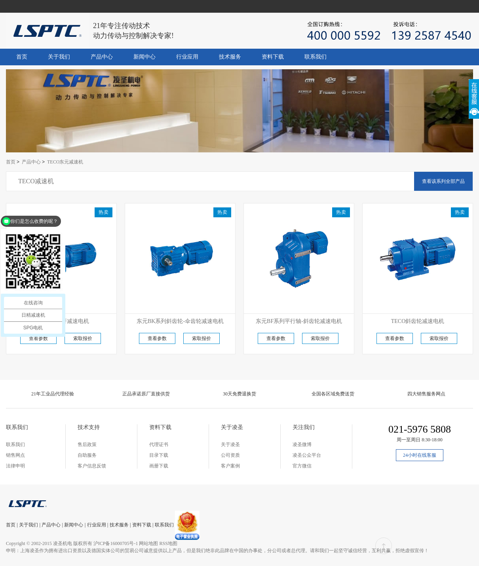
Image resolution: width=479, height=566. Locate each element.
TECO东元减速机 (65, 162)
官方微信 (302, 466)
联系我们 (315, 57)
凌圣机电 (62, 543)
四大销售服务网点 (426, 394)
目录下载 (158, 455)
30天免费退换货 (239, 394)
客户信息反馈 (92, 466)
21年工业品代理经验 (52, 394)
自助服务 (87, 455)
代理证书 (158, 444)
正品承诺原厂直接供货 (146, 394)
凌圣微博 (302, 444)
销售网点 (15, 455)
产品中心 (102, 57)
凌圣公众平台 (307, 455)
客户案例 (230, 466)
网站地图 (148, 543)
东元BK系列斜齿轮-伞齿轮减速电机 (180, 321)
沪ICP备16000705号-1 (115, 543)
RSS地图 (168, 543)
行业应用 (187, 57)
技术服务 (230, 57)
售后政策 (87, 444)
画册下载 (158, 466)
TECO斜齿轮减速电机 (418, 321)
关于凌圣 (230, 444)
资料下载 (273, 57)
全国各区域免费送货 (333, 394)
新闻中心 (144, 57)
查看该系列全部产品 (443, 181)
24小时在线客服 (419, 455)
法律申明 (15, 466)
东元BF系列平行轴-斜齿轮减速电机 (299, 321)
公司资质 (230, 455)
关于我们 (59, 57)
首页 (21, 57)
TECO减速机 (36, 181)
